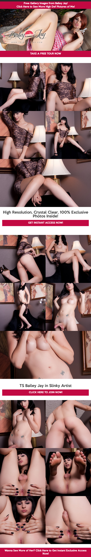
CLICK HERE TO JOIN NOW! (45, 392)
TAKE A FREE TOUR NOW (45, 54)
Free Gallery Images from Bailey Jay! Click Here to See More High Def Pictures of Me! (45, 5)
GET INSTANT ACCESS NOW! (45, 223)
